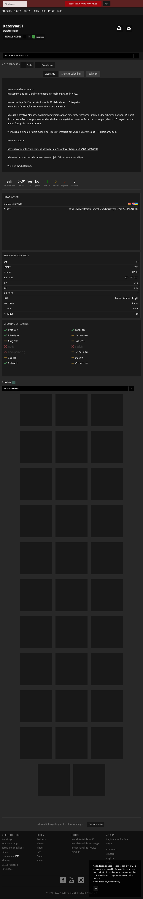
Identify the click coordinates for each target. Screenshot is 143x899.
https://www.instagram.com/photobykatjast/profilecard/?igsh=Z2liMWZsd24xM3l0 (52, 149)
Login (107, 4)
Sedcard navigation (17, 55)
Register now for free (83, 3)
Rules (5, 852)
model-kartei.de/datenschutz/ (106, 882)
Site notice (7, 869)
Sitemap (6, 860)
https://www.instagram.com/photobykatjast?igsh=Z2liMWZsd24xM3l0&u (103, 209)
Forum (36, 11)
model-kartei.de (68, 893)
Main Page (7, 839)
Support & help (10, 843)
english (110, 858)
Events (51, 11)
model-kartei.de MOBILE (84, 848)
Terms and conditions (13, 848)
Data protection (10, 865)
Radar (40, 860)
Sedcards (7, 11)
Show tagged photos (96, 824)
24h (9, 183)
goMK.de (76, 852)
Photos (17, 11)
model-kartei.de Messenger (86, 843)
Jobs (44, 11)
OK (96, 888)
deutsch (110, 854)
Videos (27, 11)
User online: (10, 856)
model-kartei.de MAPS (83, 839)
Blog (59, 11)
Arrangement (11, 388)
